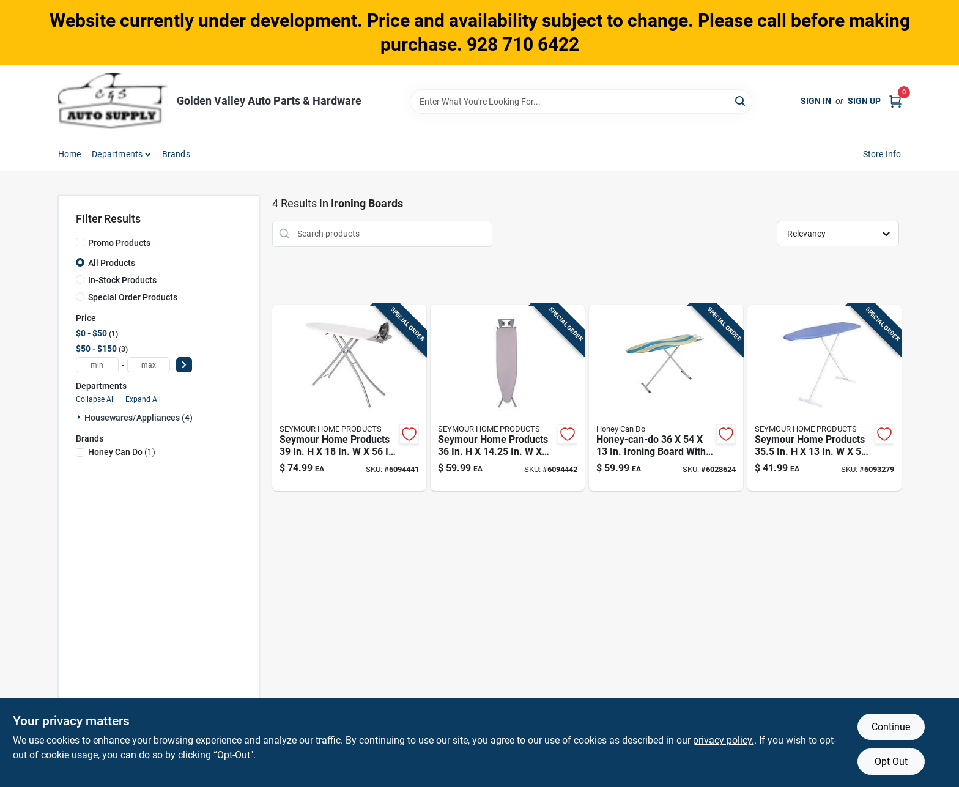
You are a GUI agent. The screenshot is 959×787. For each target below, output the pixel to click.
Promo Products (119, 243)
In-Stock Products (122, 280)
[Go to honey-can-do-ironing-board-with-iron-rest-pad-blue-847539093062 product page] (666, 398)
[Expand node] (80, 417)
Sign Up (864, 101)
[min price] (97, 364)
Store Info (882, 154)
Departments (117, 154)
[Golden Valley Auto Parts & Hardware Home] (113, 101)
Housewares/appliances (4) (138, 418)
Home (69, 154)
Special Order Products (132, 297)
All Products (111, 263)
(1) (121, 452)
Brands (176, 154)
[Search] (741, 101)
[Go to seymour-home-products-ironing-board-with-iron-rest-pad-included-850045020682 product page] (349, 398)
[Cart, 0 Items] (895, 101)
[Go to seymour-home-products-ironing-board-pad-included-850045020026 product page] (824, 398)
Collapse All (95, 399)
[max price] (148, 364)
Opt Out (891, 761)
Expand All (143, 399)
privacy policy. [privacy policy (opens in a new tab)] (723, 740)
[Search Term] (581, 101)
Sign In (816, 101)
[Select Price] (184, 364)
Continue (891, 727)
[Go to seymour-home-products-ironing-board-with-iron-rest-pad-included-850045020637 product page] (508, 398)
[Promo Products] (80, 242)
